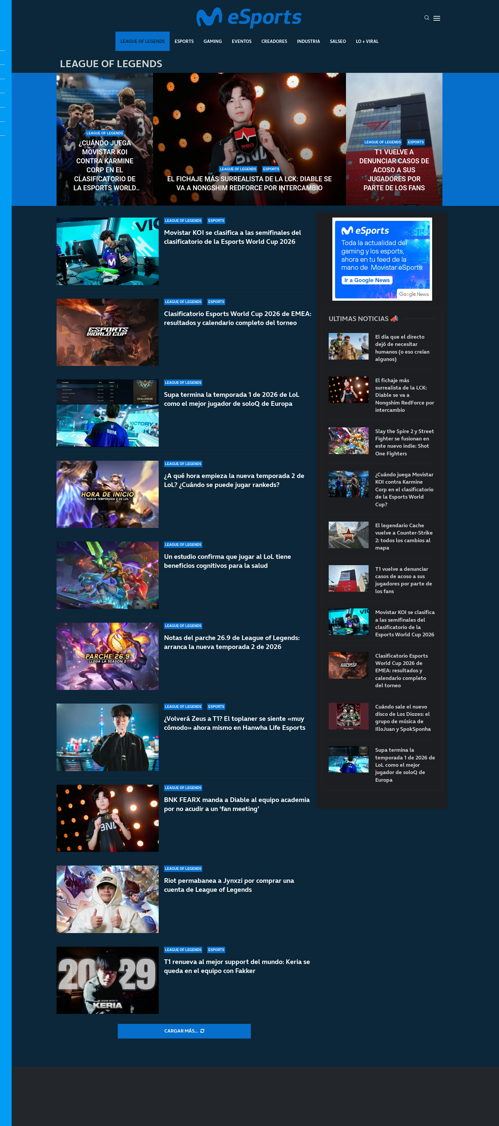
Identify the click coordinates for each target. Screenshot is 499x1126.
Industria (308, 41)
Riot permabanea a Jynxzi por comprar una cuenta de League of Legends (229, 885)
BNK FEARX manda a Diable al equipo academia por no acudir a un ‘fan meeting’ (237, 804)
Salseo (338, 41)
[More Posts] (184, 1031)
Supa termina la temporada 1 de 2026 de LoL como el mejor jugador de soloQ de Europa (231, 399)
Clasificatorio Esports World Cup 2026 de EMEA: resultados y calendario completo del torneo (237, 318)
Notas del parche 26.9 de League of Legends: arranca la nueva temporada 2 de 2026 (232, 645)
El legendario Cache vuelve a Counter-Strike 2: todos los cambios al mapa (404, 536)
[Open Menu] (436, 18)
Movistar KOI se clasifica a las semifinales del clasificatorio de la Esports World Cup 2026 (232, 237)
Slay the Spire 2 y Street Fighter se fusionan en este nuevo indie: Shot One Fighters (404, 442)
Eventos (241, 41)
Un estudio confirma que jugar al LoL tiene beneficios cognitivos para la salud (227, 561)
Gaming (213, 41)
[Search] (426, 18)
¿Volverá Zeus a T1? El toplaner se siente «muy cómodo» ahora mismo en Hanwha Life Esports (234, 723)
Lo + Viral (367, 41)
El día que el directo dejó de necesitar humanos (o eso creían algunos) (402, 348)
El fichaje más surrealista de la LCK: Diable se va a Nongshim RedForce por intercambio (249, 183)
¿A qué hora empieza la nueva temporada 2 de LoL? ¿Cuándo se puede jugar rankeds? (234, 480)
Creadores (274, 41)
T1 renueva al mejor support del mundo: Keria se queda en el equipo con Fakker (237, 966)
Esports (184, 41)
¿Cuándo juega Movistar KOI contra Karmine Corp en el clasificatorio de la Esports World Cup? (105, 166)
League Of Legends (142, 41)
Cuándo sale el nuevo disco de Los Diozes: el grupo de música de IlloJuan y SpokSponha (403, 717)
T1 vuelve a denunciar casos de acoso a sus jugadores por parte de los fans (394, 170)
